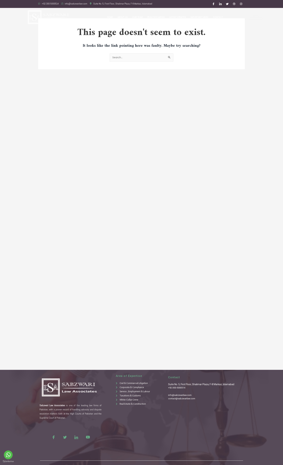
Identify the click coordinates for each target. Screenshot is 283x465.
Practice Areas (157, 17)
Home (112, 17)
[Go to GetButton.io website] (8, 461)
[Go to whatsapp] (8, 455)
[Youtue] (78, 437)
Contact (218, 17)
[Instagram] (241, 4)
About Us (124, 17)
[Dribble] (234, 4)
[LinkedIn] (220, 4)
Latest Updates (178, 17)
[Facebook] (213, 4)
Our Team (139, 17)
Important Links (200, 17)
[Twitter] (227, 4)
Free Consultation (245, 17)
